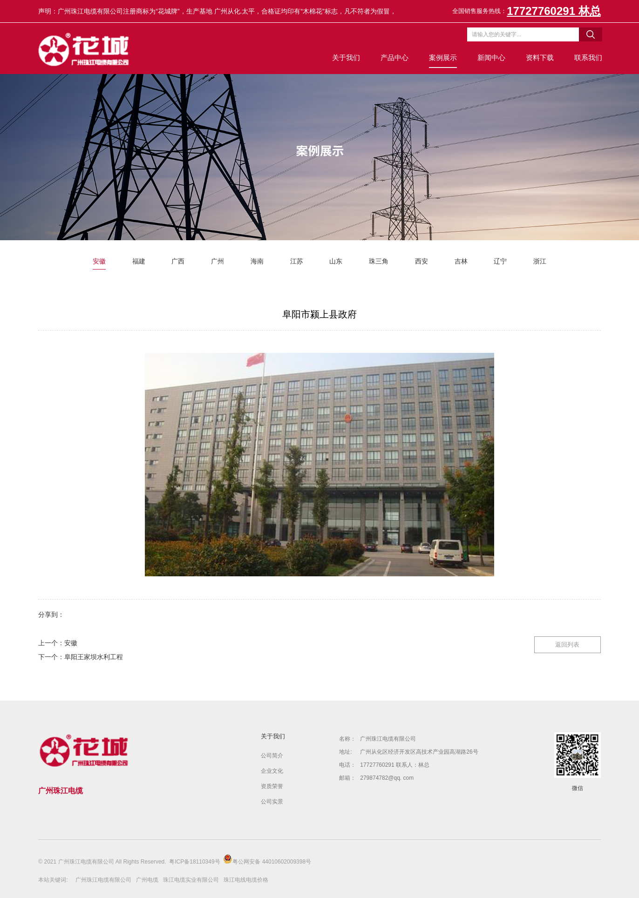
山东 (335, 261)
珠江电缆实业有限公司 (191, 880)
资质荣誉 (272, 786)
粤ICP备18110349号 (194, 861)
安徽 (99, 261)
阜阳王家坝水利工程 (93, 657)
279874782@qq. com (387, 778)
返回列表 (567, 644)
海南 (257, 261)
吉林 (461, 261)
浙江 (539, 261)
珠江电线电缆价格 (246, 880)
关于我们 (345, 57)
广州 (217, 261)
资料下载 (538, 57)
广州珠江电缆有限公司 (388, 739)
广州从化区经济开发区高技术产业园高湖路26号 (419, 752)
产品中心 (393, 57)
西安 (421, 261)
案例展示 (441, 57)
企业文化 (272, 771)
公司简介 (272, 755)
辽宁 (500, 261)
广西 (177, 261)
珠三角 (378, 261)
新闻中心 (490, 57)
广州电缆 (147, 880)
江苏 (296, 261)
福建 (138, 261)
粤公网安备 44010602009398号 (267, 859)
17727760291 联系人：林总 (394, 765)
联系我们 (587, 57)
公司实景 (272, 801)
